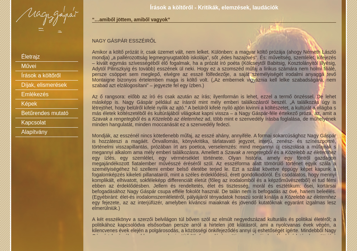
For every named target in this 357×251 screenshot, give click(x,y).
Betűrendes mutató (44, 113)
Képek (29, 104)
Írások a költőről (41, 75)
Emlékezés (34, 94)
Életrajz (30, 57)
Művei (28, 66)
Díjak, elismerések (44, 85)
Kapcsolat (33, 123)
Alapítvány (34, 132)
